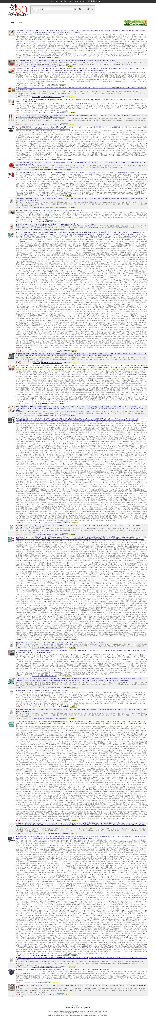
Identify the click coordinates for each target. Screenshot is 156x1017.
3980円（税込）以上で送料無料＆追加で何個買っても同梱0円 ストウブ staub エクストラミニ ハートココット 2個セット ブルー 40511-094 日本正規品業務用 (63, 970)
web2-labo (105, 1015)
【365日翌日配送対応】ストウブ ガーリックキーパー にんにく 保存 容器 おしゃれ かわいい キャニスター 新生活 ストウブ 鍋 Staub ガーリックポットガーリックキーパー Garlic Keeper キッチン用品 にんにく (78, 172)
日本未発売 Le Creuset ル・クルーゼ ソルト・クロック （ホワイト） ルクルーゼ (43, 690)
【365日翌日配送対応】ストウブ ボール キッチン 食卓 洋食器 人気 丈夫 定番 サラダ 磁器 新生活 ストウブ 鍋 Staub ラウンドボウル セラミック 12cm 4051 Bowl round (66, 60)
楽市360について (78, 1005)
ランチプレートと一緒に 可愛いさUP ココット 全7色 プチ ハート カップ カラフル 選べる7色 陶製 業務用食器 (50, 210)
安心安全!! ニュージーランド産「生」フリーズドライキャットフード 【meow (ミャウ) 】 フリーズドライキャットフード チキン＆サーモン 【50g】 (61, 642)
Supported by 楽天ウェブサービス (78, 1007)
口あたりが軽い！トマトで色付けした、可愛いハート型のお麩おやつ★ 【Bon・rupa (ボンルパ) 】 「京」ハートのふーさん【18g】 (56, 224)
